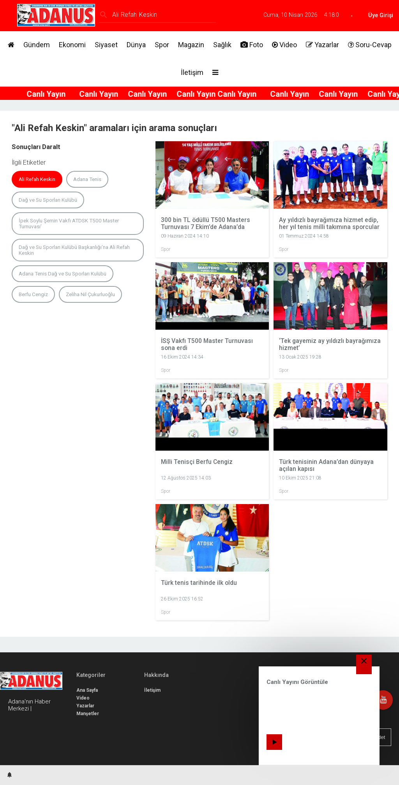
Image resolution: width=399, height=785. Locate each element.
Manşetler (87, 713)
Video (284, 45)
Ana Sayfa (87, 690)
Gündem (36, 45)
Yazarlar (322, 45)
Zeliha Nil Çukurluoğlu (90, 294)
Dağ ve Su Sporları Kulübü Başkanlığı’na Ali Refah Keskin (74, 250)
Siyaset (106, 45)
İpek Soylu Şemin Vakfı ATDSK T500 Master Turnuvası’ (69, 223)
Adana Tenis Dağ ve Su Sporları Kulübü (62, 274)
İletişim (192, 72)
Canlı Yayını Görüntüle (297, 682)
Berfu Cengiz (33, 294)
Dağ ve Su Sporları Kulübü (48, 200)
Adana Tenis (87, 179)
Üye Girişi (380, 15)
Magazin (191, 45)
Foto (251, 45)
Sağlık (222, 45)
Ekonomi (72, 45)
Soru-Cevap (370, 45)
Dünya (136, 45)
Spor (162, 45)
